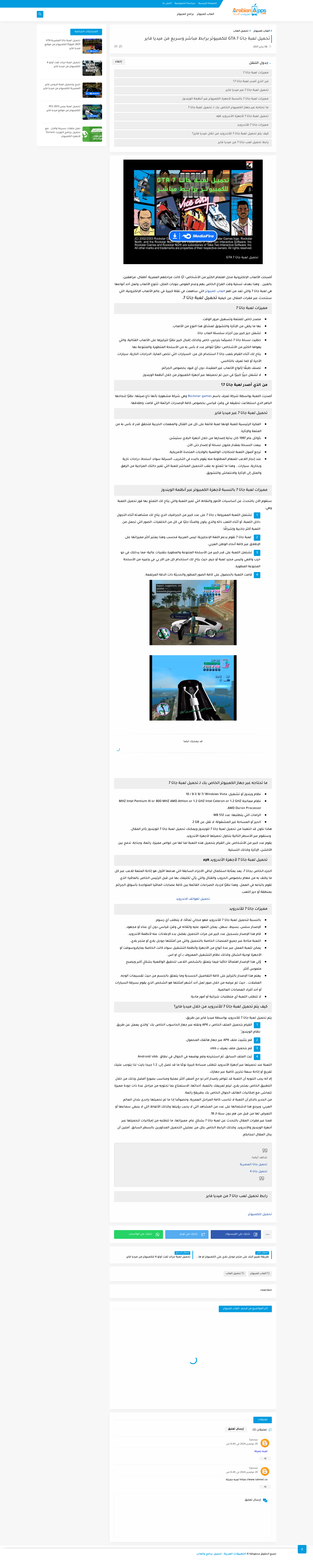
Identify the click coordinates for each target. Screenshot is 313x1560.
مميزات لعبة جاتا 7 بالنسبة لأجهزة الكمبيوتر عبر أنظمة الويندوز (225, 99)
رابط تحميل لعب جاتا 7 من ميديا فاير (243, 142)
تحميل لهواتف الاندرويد (193, 899)
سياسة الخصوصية (185, 3)
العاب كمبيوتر (205, 14)
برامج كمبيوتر (185, 14)
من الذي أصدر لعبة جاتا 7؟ (251, 81)
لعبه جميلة (261, 1451)
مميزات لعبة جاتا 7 (256, 72)
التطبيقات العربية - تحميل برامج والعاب (221, 1554)
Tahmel (253, 1440)
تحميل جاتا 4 (258, 1171)
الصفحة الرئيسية (207, 3)
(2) (118, 46)
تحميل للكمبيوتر (260, 1214)
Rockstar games (200, 396)
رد (265, 1458)
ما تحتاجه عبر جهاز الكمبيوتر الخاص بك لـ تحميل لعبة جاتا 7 (228, 107)
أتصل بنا (167, 3)
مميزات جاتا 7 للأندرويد (253, 125)
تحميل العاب (240, 31)
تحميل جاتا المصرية (253, 1164)
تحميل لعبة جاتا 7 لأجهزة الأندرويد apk (242, 116)
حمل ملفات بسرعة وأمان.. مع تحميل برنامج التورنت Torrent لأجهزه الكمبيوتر (62, 132)
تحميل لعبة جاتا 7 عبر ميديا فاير (247, 90)
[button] (236, 1234)
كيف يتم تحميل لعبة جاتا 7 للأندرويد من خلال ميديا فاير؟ (230, 133)
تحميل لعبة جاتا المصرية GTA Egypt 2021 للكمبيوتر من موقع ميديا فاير (62, 44)
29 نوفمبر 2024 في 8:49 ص (242, 1444)
